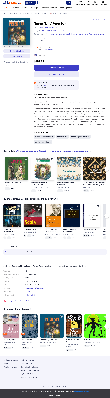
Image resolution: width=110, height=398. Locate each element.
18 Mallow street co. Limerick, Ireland (55, 386)
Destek (5, 364)
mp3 (31, 295)
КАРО (27, 292)
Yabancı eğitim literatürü (80, 137)
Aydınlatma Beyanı (27, 364)
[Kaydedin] (26, 159)
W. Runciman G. (88, 232)
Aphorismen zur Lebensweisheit (51, 231)
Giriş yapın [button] (9, 252)
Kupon (5, 8)
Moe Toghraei (8, 234)
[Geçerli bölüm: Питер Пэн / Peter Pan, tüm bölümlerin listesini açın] (16, 394)
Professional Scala (30, 230)
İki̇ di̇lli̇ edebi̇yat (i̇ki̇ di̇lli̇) (44, 137)
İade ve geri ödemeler (29, 377)
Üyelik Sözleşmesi (27, 374)
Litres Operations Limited (55, 385)
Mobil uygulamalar (66, 8)
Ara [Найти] (68, 3)
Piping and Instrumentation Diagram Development (11, 231)
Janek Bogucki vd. (30, 232)
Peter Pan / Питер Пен (73, 341)
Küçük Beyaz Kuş (9, 340)
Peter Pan (87, 340)
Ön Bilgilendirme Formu (29, 367)
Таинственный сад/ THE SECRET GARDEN (40, 184)
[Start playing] (5, 394)
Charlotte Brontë (11, 185)
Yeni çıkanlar (14, 8)
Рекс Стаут (87, 187)
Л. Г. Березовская (69, 234)
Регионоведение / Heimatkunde (70, 231)
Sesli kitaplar (34, 8)
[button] (39, 48)
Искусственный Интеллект (35, 288)
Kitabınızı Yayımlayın (49, 8)
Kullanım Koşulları (27, 360)
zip (35, 295)
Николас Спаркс (63, 187)
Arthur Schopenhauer (53, 234)
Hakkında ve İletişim (10, 360)
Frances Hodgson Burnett (40, 187)
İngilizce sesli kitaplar (43, 142)
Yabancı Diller (62, 137)
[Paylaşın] (105, 19)
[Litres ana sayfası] (12, 3)
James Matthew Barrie (9, 343)
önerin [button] (46, 85)
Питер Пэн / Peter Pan (48, 340)
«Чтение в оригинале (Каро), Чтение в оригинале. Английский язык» (75, 34)
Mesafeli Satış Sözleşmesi (30, 370)
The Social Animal (89, 230)
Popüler (24, 8)
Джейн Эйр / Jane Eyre (13, 183)
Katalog (30, 2)
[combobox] (52, 3)
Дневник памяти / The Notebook (65, 184)
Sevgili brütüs (27, 340)
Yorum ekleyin (49, 49)
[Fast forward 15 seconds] (12, 394)
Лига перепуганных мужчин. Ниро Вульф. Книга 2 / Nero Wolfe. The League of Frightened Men (94, 184)
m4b (27, 295)
